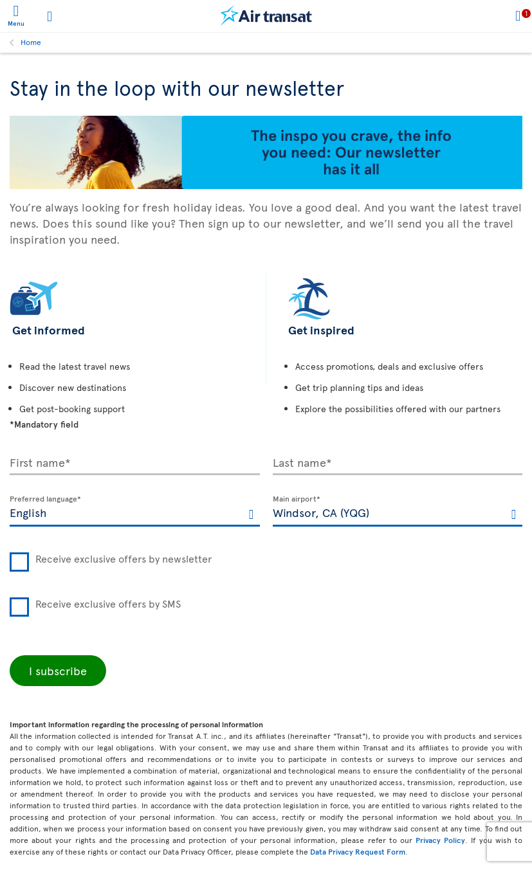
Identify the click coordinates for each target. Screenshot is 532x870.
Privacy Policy (440, 840)
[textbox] (135, 511)
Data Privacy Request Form (357, 851)
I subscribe (58, 670)
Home (31, 42)
